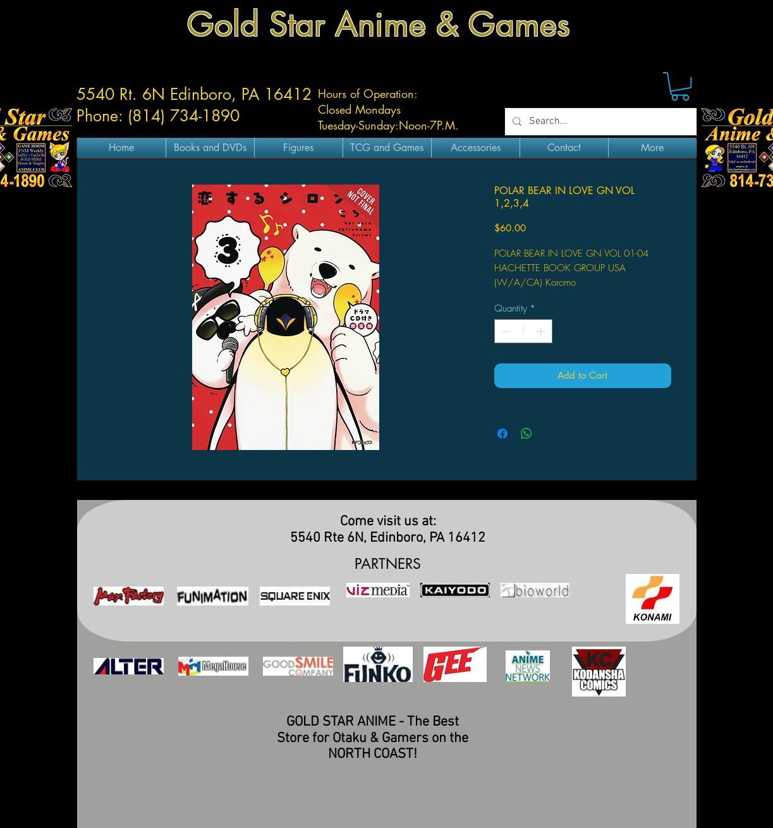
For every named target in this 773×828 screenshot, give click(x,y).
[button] (680, 86)
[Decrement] (504, 331)
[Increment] (542, 331)
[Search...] (599, 121)
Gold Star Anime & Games (378, 24)
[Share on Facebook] (502, 433)
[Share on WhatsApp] (526, 433)
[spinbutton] (523, 331)
